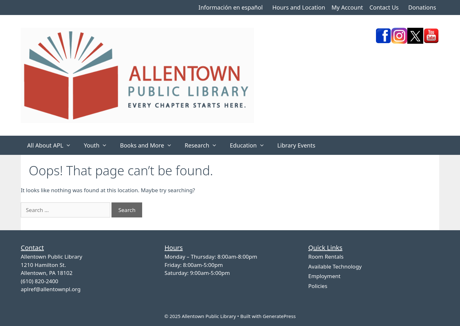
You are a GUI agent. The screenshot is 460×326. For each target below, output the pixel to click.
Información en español (230, 7)
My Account (347, 7)
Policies (317, 286)
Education (250, 145)
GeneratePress (279, 316)
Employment (324, 276)
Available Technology (335, 266)
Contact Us (384, 7)
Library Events (296, 145)
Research (204, 145)
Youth (98, 145)
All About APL (52, 145)
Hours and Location (298, 7)
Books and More (149, 145)
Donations (422, 7)
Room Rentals (325, 256)
